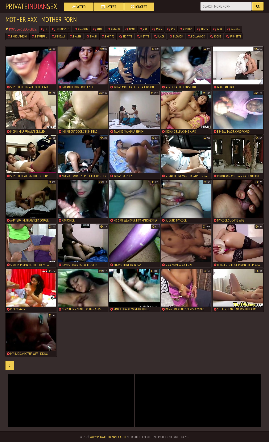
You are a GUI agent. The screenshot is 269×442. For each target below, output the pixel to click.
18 (44, 29)
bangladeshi (17, 36)
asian (157, 29)
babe (217, 29)
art (143, 29)
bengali (58, 36)
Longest (139, 6)
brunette (233, 36)
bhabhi (76, 36)
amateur (81, 29)
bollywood (196, 36)
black (159, 36)
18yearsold (61, 29)
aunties (186, 29)
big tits (108, 36)
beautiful (39, 36)
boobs (215, 36)
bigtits (143, 36)
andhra (114, 29)
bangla (233, 29)
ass (171, 29)
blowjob (176, 36)
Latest (108, 6)
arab (130, 29)
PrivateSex (31, 6)
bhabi (92, 36)
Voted (79, 6)
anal (98, 29)
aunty (202, 29)
